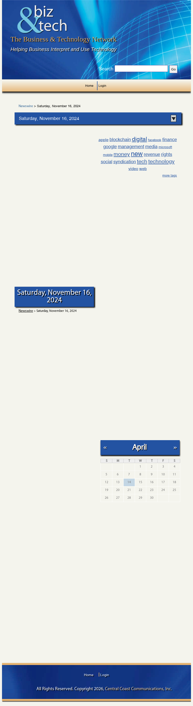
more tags (169, 175)
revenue (152, 154)
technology (161, 161)
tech (142, 161)
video (133, 169)
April (139, 447)
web (143, 169)
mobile (108, 155)
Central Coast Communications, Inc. (138, 689)
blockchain (120, 139)
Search (106, 69)
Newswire (26, 106)
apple (104, 140)
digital (139, 139)
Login (102, 86)
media (151, 146)
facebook (154, 140)
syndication (124, 161)
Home (89, 86)
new (137, 153)
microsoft (165, 147)
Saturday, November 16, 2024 (49, 118)
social (106, 161)
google (110, 146)
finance (169, 139)
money (122, 154)
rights (166, 154)
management (131, 146)
